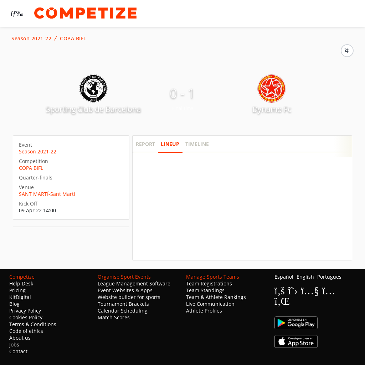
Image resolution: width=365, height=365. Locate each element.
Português (329, 276)
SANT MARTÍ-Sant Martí (47, 194)
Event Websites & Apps (125, 290)
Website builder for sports (129, 297)
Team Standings (205, 290)
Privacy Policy (25, 310)
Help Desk (21, 283)
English (305, 276)
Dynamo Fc (271, 109)
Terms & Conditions (32, 324)
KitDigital (20, 297)
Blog (14, 303)
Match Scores (114, 317)
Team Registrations (209, 283)
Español (283, 276)
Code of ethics (26, 331)
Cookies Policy (25, 317)
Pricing (17, 290)
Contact (18, 351)
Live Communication (210, 303)
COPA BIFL (73, 38)
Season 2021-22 (31, 38)
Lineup (170, 144)
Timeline (197, 144)
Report (145, 144)
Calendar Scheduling (123, 310)
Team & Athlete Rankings (216, 297)
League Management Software (134, 283)
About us (20, 337)
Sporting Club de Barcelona (93, 109)
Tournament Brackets (123, 303)
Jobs (14, 344)
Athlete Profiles (204, 310)
